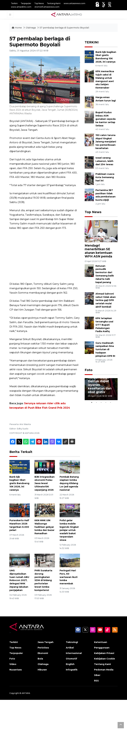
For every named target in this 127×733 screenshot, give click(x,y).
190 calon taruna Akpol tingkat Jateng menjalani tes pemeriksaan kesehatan (105, 142)
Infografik (71, 669)
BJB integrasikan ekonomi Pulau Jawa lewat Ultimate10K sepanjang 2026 (44, 483)
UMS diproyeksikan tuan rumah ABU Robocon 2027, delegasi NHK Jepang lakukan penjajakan (19, 580)
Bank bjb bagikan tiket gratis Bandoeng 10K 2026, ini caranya (19, 483)
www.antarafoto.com (21, 7)
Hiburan (42, 669)
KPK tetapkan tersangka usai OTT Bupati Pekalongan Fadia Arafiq (104, 325)
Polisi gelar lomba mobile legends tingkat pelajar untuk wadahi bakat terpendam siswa (69, 530)
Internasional (74, 653)
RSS (96, 680)
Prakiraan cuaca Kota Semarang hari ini (104, 177)
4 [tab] (105, 402)
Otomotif (71, 658)
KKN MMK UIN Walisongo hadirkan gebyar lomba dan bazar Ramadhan (44, 527)
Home (17, 27)
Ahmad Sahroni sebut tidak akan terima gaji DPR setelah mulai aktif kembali (105, 300)
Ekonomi (43, 653)
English (70, 664)
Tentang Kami (54, 3)
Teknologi (72, 642)
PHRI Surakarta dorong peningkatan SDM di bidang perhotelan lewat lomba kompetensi (43, 580)
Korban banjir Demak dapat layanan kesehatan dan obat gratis (99, 385)
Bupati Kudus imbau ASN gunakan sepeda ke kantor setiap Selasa (105, 119)
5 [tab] (110, 402)
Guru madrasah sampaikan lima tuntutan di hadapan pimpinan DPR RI (105, 349)
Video (12, 664)
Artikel (70, 647)
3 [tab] (101, 402)
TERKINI (92, 42)
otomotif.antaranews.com (46, 7)
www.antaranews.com (74, 3)
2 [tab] (96, 402)
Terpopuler (26, 3)
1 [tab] (91, 402)
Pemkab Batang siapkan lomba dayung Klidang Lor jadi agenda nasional (69, 483)
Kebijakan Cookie (104, 658)
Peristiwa (43, 647)
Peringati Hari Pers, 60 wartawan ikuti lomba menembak (68, 577)
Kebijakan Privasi (104, 653)
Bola (40, 658)
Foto (89, 370)
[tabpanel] (101, 389)
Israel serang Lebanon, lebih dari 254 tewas (104, 161)
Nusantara (15, 669)
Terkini (14, 3)
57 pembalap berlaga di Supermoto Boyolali (64, 27)
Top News (39, 3)
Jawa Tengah (45, 642)
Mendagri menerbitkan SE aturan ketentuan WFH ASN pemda (98, 251)
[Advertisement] (44, 256)
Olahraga (31, 27)
